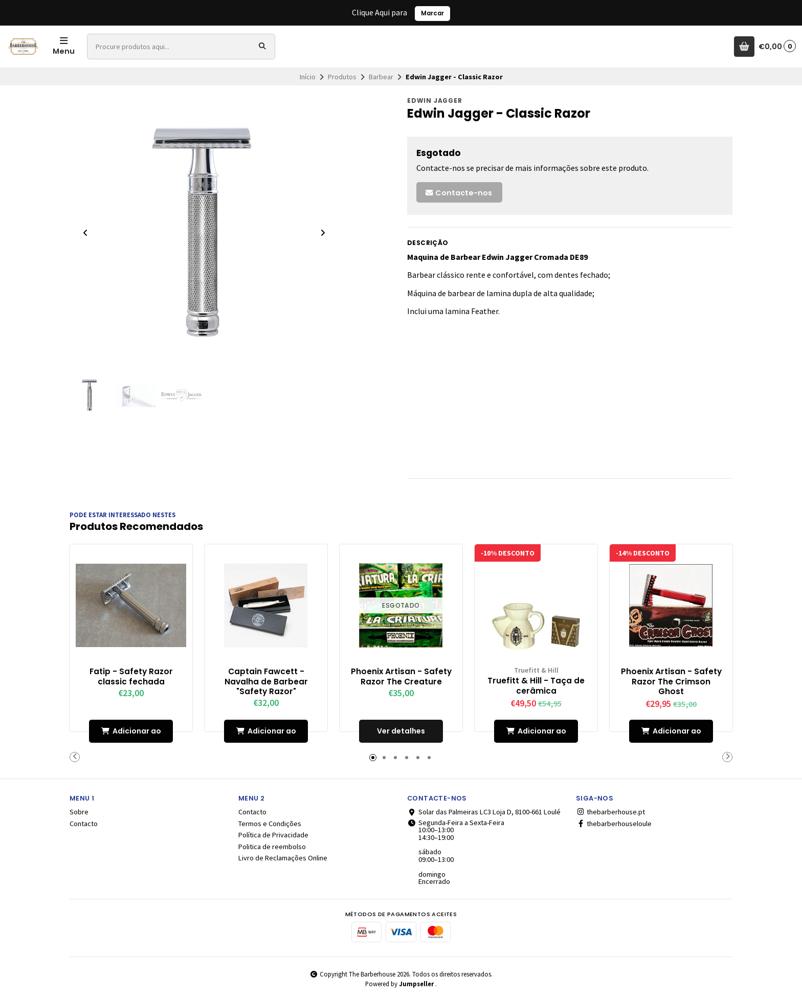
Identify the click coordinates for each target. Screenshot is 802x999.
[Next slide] (322, 232)
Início (308, 76)
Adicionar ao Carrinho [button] (131, 733)
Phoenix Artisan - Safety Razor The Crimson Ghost (671, 681)
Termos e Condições (269, 823)
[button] (75, 756)
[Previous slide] (85, 232)
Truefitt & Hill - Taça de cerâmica (536, 685)
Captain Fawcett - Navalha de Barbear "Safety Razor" (266, 681)
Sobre (79, 811)
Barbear (381, 76)
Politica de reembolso (272, 846)
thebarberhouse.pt (610, 811)
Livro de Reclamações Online (282, 857)
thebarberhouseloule (614, 823)
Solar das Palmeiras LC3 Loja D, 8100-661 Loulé (484, 811)
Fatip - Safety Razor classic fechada (131, 676)
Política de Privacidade (273, 834)
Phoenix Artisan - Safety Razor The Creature (401, 676)
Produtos (342, 76)
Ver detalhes (401, 730)
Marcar (432, 13)
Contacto (84, 823)
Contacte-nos (458, 193)
